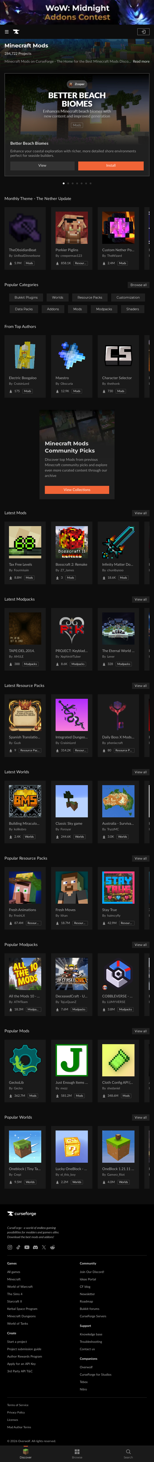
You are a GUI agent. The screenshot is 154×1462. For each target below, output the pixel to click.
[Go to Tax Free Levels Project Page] (25, 553)
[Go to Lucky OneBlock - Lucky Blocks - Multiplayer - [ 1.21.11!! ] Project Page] (71, 1157)
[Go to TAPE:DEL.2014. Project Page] (25, 639)
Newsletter (87, 1294)
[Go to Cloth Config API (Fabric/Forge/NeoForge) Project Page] (118, 1071)
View (42, 165)
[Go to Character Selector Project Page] (118, 366)
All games (13, 1272)
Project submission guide (24, 1349)
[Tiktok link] (18, 1247)
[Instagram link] (10, 1247)
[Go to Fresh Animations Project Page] (25, 898)
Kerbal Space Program (22, 1309)
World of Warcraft (20, 1286)
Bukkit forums (89, 1309)
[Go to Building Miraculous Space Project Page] (25, 812)
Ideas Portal (88, 1279)
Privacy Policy (16, 1412)
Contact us (87, 1349)
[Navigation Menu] (6, 32)
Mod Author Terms (19, 1427)
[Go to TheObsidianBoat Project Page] (25, 238)
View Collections (77, 490)
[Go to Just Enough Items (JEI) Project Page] (71, 1071)
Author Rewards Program (24, 1356)
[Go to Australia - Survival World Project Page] (118, 812)
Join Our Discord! (92, 1272)
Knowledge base (91, 1334)
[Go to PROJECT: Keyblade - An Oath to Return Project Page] (71, 639)
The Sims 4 (14, 1294)
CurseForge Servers (93, 1316)
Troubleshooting (91, 1341)
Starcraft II (14, 1301)
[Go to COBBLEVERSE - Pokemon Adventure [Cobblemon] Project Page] (118, 984)
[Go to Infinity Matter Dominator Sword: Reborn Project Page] (118, 553)
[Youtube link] (27, 1247)
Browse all (138, 285)
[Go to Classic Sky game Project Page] (71, 812)
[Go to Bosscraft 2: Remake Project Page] (71, 553)
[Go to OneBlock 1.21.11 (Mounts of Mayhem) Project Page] (118, 1157)
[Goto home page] (16, 31)
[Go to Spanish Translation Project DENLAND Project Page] (25, 725)
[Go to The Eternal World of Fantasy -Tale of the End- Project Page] (118, 639)
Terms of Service (17, 1405)
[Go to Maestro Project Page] (71, 366)
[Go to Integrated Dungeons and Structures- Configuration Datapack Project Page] (71, 725)
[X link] (44, 1247)
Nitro (83, 1389)
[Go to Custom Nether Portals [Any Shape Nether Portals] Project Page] (118, 238)
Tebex (84, 1382)
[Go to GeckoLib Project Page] (25, 1071)
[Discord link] (35, 1247)
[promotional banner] (77, 12)
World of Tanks (17, 1323)
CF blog (85, 1286)
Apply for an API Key (21, 1364)
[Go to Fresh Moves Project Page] (71, 898)
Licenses (12, 1420)
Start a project (17, 1341)
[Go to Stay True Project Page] (118, 898)
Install (111, 165)
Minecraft (14, 1279)
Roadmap (86, 1301)
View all (141, 513)
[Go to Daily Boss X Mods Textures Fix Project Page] (118, 725)
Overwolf (86, 1367)
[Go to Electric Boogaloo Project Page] (25, 366)
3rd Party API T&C (20, 1371)
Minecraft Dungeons (21, 1316)
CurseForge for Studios (95, 1374)
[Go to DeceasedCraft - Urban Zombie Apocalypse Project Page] (71, 984)
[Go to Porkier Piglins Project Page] (71, 238)
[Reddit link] (52, 1247)
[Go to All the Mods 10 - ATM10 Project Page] (25, 984)
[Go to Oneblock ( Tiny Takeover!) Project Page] (25, 1157)
